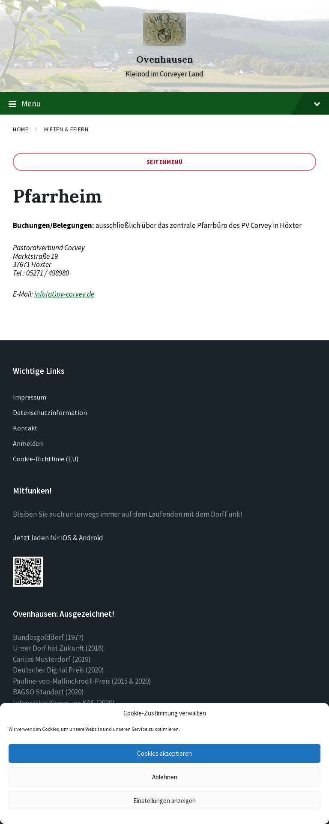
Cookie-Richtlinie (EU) (45, 458)
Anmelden (28, 443)
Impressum (29, 397)
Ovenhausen (164, 59)
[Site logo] (164, 43)
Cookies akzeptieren (164, 753)
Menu (164, 103)
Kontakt (25, 428)
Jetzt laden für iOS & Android (58, 537)
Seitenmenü (165, 162)
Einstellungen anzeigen (164, 801)
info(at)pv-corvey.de (64, 294)
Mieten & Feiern (66, 129)
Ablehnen (164, 777)
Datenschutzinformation (50, 412)
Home (20, 129)
